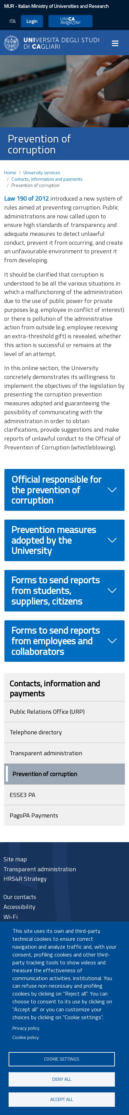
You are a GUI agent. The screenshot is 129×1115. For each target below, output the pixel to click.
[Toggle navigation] (117, 43)
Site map (15, 859)
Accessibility (19, 906)
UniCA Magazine (70, 21)
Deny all (61, 1079)
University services (41, 172)
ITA (12, 21)
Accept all (61, 1099)
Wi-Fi (10, 916)
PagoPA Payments (34, 815)
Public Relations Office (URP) (47, 711)
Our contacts (19, 896)
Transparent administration (46, 753)
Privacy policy (26, 1028)
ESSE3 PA (22, 794)
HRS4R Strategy (25, 878)
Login (31, 21)
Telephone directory (36, 732)
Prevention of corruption (44, 773)
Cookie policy (25, 1037)
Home (10, 172)
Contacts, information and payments (47, 179)
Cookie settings (61, 1058)
